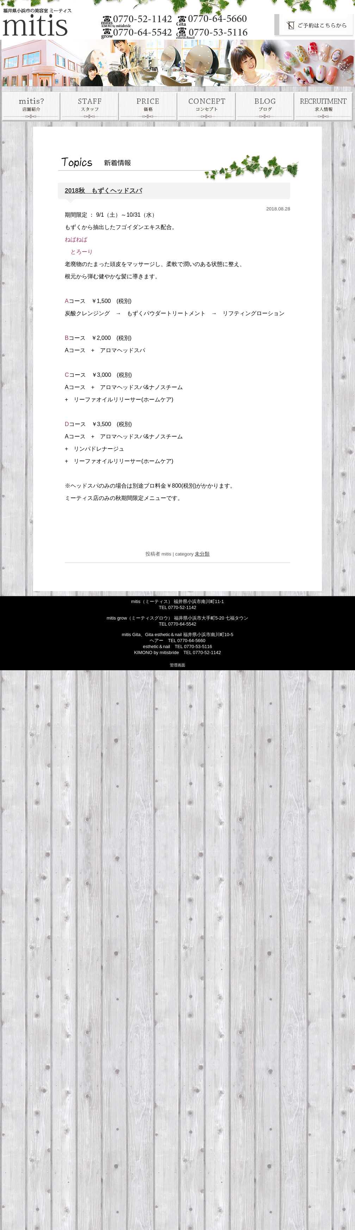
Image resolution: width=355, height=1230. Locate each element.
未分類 (202, 554)
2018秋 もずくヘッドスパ (103, 190)
